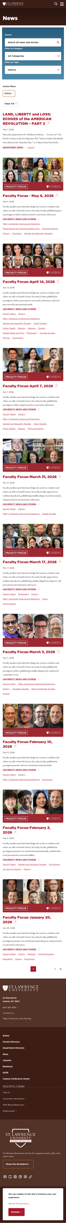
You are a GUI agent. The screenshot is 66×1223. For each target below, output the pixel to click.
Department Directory (13, 1048)
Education (8, 959)
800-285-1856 (9, 1007)
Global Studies (49, 514)
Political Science (50, 229)
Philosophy (32, 333)
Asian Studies (39, 323)
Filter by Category (13, 48)
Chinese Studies (47, 333)
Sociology (17, 233)
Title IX (6, 1092)
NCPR (5, 1072)
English (41, 328)
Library (18, 959)
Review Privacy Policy (18, 1204)
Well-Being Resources (13, 1105)
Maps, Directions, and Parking (17, 1018)
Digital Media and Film (13, 333)
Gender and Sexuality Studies (38, 233)
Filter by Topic (12, 62)
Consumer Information (13, 1099)
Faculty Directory (11, 1042)
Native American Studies (43, 689)
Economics (47, 779)
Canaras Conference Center (16, 1079)
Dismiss (15, 1212)
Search (8, 35)
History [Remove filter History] (7, 93)
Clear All (9, 103)
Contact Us (8, 1013)
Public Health (9, 328)
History (31, 147)
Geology (32, 328)
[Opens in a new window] (5, 1177)
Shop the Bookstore (17, 1164)
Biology (21, 328)
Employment (9, 1111)
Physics (6, 338)
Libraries (7, 1060)
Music (45, 599)
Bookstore (8, 1066)
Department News (13, 147)
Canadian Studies (20, 689)
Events (6, 1035)
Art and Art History (12, 869)
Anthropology (9, 604)
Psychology (17, 338)
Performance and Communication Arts (21, 229)
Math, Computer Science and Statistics (21, 224)
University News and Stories (19, 219)
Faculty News (9, 314)
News (5, 1054)
